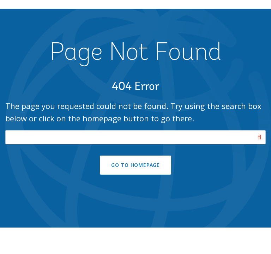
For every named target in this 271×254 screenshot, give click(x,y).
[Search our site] (135, 137)
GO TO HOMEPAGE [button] (135, 165)
